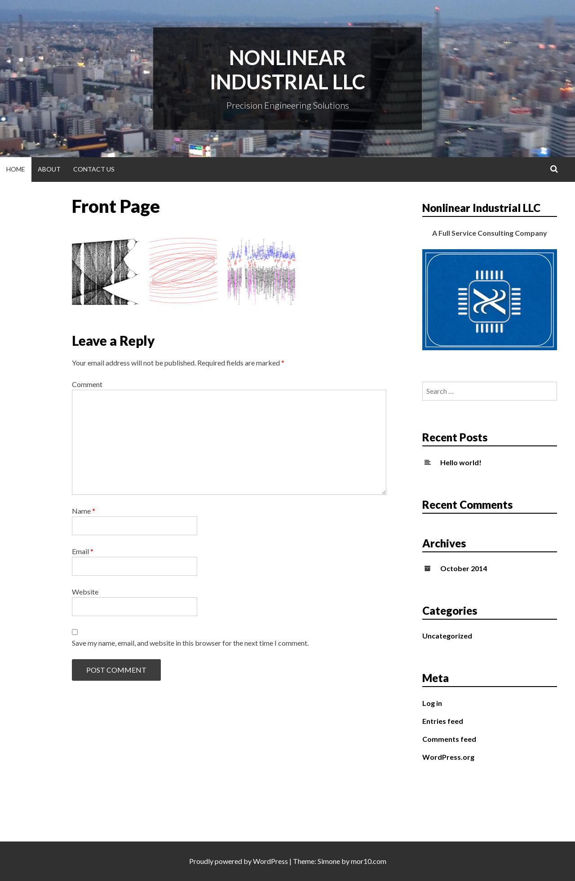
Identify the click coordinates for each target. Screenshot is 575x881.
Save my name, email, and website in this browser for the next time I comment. (190, 643)
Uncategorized (447, 635)
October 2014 (463, 568)
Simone (329, 861)
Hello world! (461, 462)
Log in (432, 703)
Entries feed (442, 721)
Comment (87, 384)
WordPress (270, 861)
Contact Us (94, 169)
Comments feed (449, 739)
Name (83, 511)
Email (82, 551)
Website (85, 591)
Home (15, 169)
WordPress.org (448, 757)
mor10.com (368, 861)
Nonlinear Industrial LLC (287, 69)
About (49, 169)
